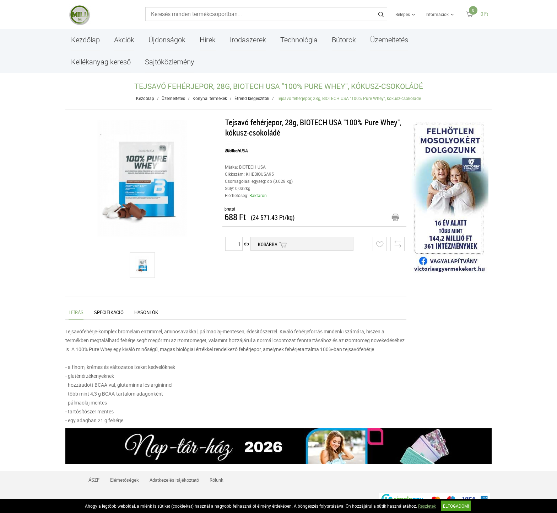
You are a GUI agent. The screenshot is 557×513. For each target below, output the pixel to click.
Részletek (427, 506)
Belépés (402, 14)
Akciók (124, 39)
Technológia (299, 39)
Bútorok (344, 39)
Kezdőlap (85, 39)
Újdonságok (166, 39)
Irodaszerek (248, 39)
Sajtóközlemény (169, 62)
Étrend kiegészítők (251, 98)
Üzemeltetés (389, 39)
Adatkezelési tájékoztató (174, 480)
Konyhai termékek (210, 98)
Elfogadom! (456, 506)
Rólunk (216, 480)
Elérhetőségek (124, 480)
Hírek (208, 39)
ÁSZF (93, 480)
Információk (437, 14)
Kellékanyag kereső (101, 62)
